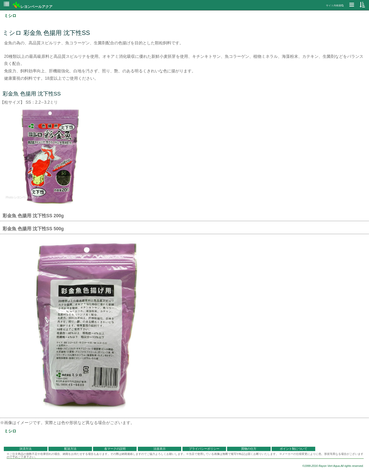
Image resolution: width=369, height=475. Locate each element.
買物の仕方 (248, 449)
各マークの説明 (115, 449)
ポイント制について (293, 449)
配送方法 (70, 449)
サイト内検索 (335, 5)
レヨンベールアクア (32, 7)
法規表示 (159, 449)
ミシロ (10, 15)
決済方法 (25, 449)
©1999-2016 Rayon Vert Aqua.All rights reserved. (333, 465)
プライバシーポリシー (204, 449)
